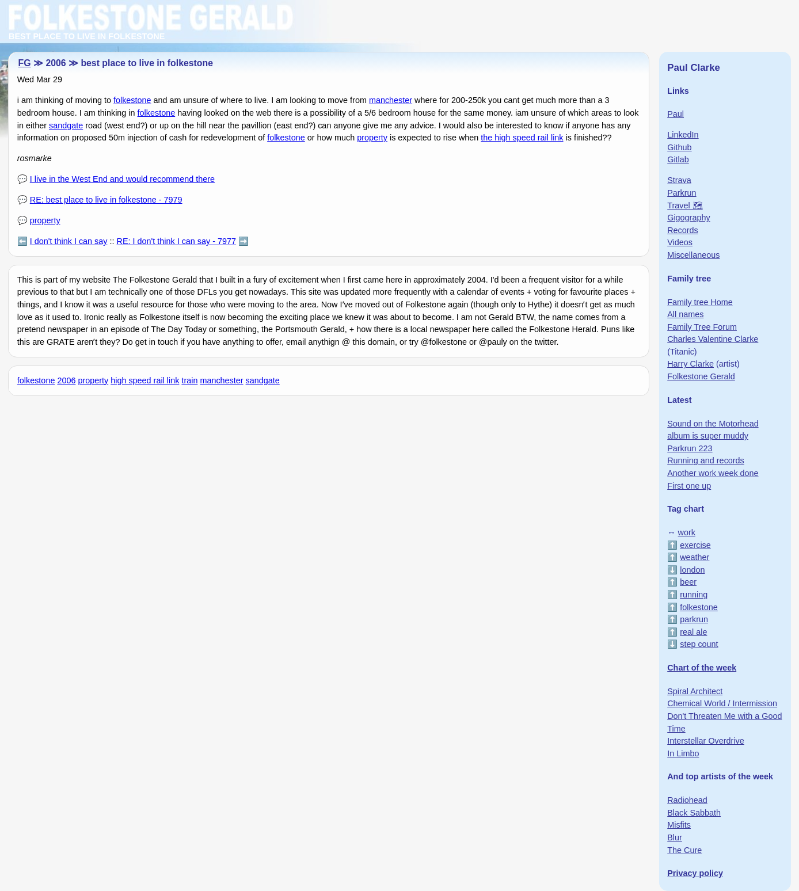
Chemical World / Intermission (722, 703)
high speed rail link (145, 380)
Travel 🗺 (684, 205)
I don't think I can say (69, 241)
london (692, 569)
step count (699, 644)
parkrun (694, 619)
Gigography (688, 217)
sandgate (66, 125)
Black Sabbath (694, 812)
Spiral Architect (694, 691)
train (189, 380)
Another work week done (712, 473)
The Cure (684, 850)
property (372, 137)
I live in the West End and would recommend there (122, 179)
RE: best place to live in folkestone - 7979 (106, 199)
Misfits (679, 824)
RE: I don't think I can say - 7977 (177, 241)
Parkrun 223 (689, 448)
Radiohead (687, 800)
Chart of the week (701, 667)
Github (679, 147)
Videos (680, 242)
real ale (693, 632)
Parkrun (681, 192)
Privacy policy (695, 873)
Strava (679, 180)
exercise (695, 545)
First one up (689, 485)
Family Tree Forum (702, 327)
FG (24, 63)
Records (682, 230)
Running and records (705, 460)
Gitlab (678, 159)
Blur (674, 837)
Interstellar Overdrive (705, 740)
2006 (66, 380)
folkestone (132, 100)
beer (688, 582)
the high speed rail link (522, 137)
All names (685, 314)
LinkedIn (682, 134)
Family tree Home (700, 302)
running (693, 594)
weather (694, 557)
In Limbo (683, 753)
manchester (390, 100)
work (686, 532)
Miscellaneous (693, 255)
